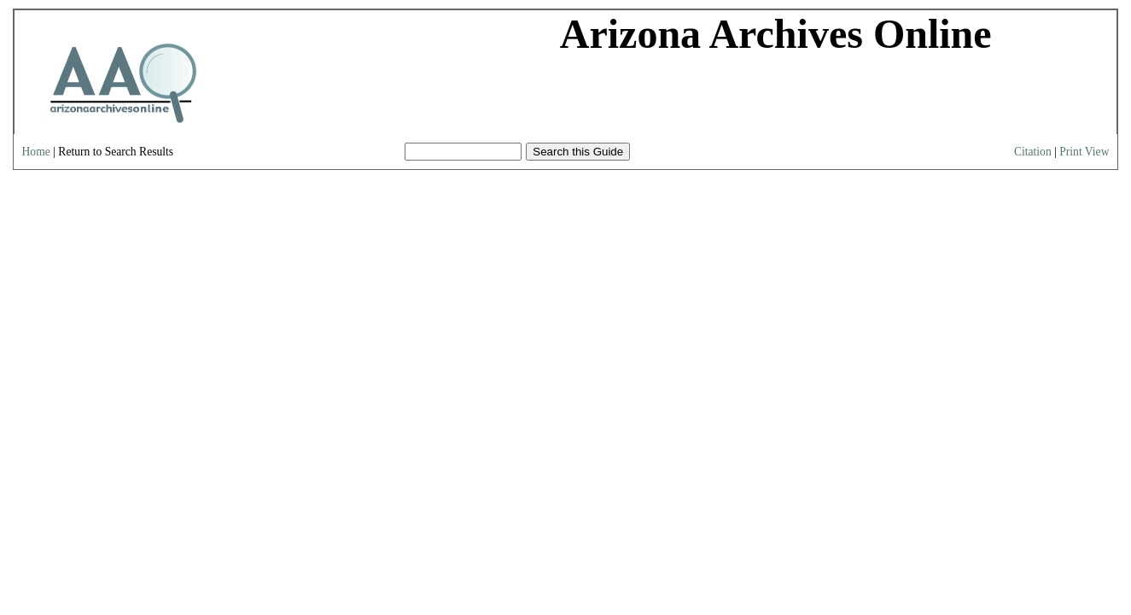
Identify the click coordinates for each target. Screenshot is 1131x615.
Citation (1033, 151)
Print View (1084, 151)
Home (36, 151)
